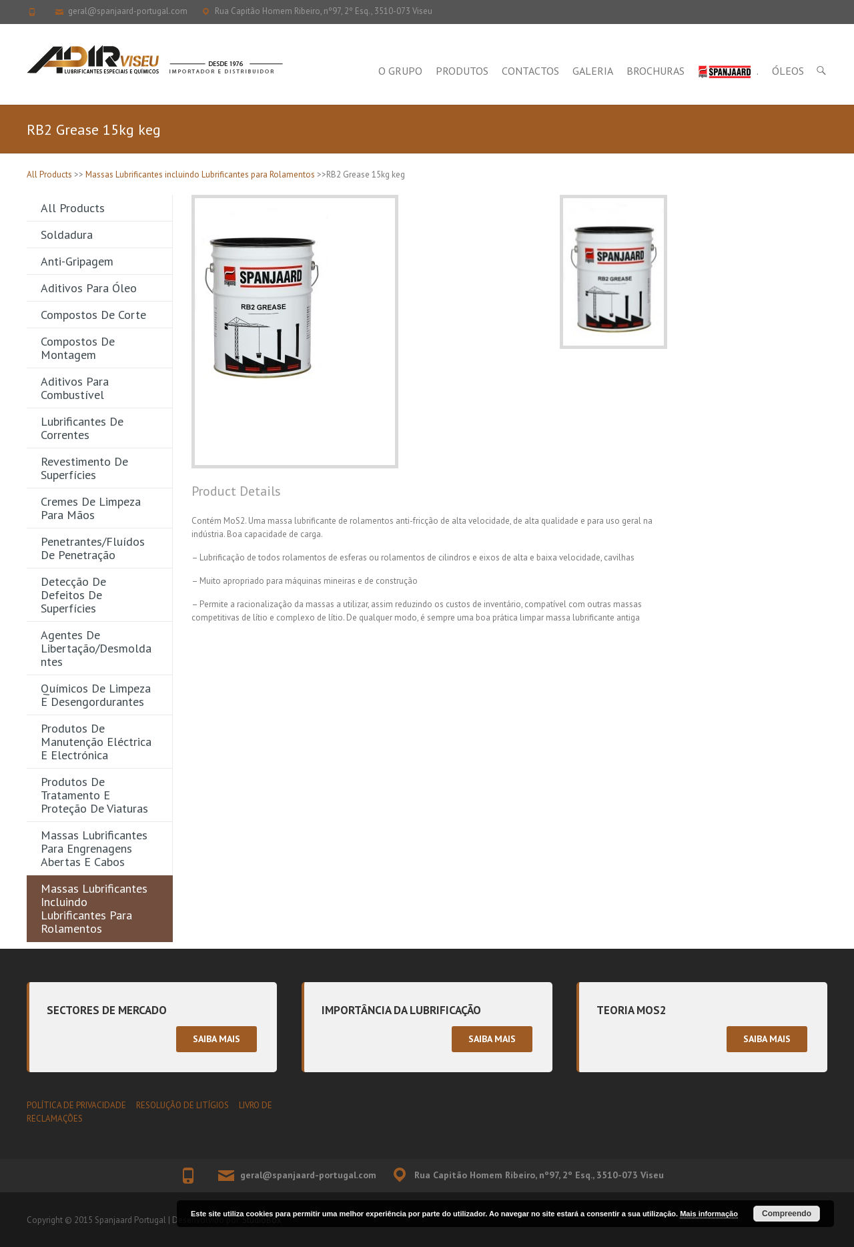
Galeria (592, 70)
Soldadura (67, 234)
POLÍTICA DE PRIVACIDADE (76, 1105)
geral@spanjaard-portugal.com (127, 11)
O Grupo (400, 70)
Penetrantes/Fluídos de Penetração (93, 548)
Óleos (788, 70)
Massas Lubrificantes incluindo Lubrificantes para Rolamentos (200, 174)
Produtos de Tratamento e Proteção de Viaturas (94, 795)
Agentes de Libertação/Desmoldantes (96, 648)
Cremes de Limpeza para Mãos (91, 508)
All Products (49, 174)
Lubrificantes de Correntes (82, 428)
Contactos (530, 70)
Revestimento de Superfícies (84, 468)
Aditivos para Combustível (75, 388)
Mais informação (709, 1214)
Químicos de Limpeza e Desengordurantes (96, 695)
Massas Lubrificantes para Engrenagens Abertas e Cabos (94, 848)
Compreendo (786, 1213)
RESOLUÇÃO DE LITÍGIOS (182, 1105)
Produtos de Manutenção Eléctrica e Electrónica (96, 742)
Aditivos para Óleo (89, 288)
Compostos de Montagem (78, 348)
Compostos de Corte (93, 314)
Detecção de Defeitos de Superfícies (73, 595)
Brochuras (655, 70)
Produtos (462, 70)
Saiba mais (216, 1039)
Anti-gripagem (77, 261)
